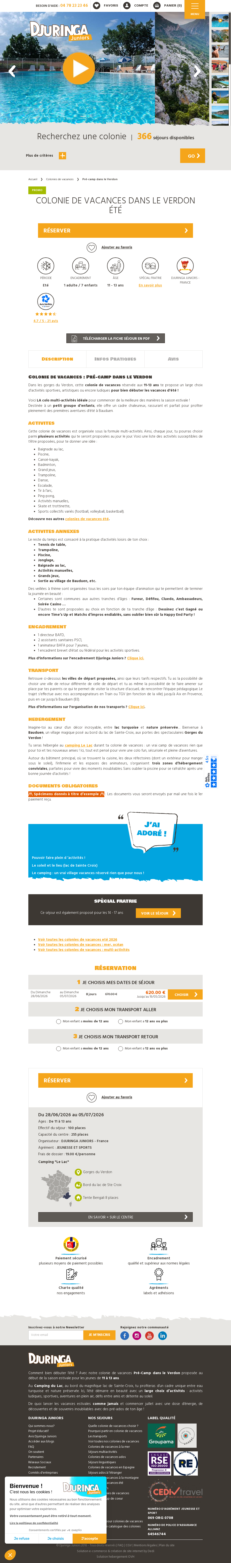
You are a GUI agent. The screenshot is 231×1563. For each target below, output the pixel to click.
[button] (220, 20)
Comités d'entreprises (43, 1472)
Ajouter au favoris (109, 248)
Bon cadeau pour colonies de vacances (115, 1521)
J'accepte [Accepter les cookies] (89, 1539)
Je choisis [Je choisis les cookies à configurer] (55, 1539)
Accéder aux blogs (41, 1441)
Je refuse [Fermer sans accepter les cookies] (22, 1539)
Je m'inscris (99, 1335)
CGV (129, 1545)
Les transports (97, 1436)
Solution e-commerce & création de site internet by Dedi (115, 1551)
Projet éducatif (38, 1431)
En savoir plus (150, 285)
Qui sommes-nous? (41, 1426)
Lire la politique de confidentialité (34, 1523)
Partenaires (35, 1457)
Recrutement (37, 1467)
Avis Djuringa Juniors (42, 1436)
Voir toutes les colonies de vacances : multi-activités (84, 950)
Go (194, 156)
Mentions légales (145, 1545)
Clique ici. (135, 658)
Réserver (115, 231)
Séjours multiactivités (102, 1452)
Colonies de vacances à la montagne (113, 1477)
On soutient (36, 1452)
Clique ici (136, 707)
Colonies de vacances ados (107, 1457)
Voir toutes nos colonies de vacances (113, 1441)
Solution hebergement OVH (115, 1556)
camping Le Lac (78, 745)
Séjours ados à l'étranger (105, 1472)
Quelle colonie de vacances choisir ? (113, 1426)
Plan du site (167, 1545)
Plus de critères (46, 155)
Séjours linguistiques (102, 1462)
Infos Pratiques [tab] (115, 359)
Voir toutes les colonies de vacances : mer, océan (80, 945)
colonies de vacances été (87, 519)
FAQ (31, 1446)
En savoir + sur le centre (138, 1217)
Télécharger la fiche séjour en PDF (116, 338)
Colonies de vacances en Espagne (111, 1467)
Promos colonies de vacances (108, 1493)
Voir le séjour (158, 913)
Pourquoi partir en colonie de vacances (115, 1431)
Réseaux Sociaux (39, 1462)
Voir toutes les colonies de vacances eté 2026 (77, 940)
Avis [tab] (173, 359)
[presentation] (12, 71)
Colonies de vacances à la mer (109, 1446)
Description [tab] (57, 359)
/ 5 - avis (45, 321)
